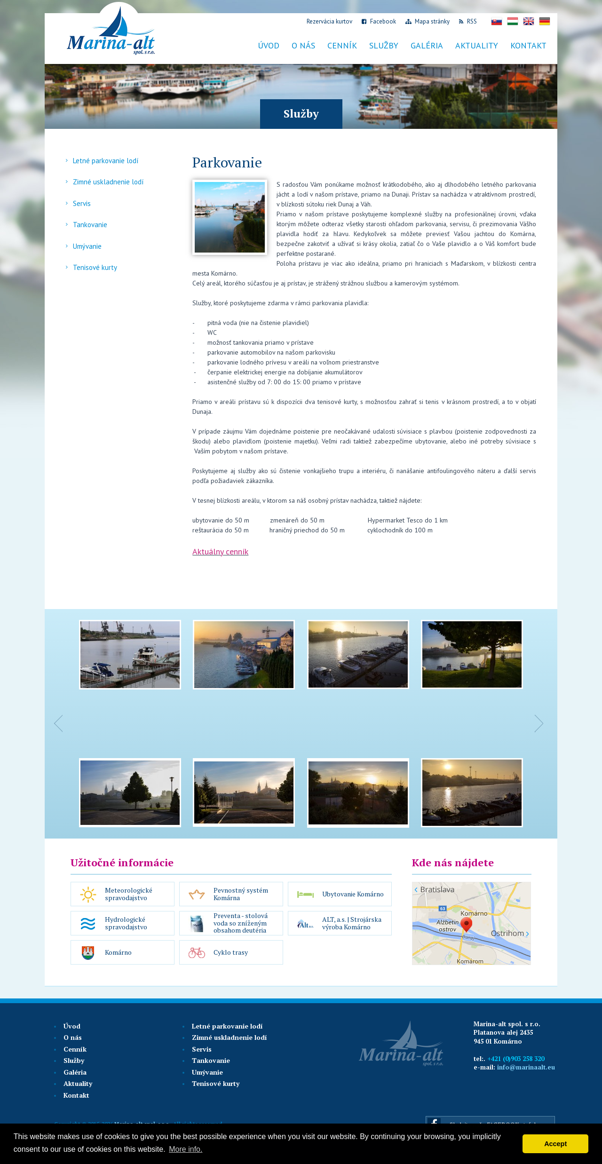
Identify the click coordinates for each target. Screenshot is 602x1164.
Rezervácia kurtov (328, 21)
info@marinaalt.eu (526, 1067)
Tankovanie (90, 224)
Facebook (379, 21)
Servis (82, 203)
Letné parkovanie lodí (105, 160)
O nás (303, 45)
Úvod (268, 45)
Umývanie (87, 246)
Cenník (75, 1049)
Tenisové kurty (95, 267)
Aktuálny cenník (220, 551)
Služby (73, 1060)
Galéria (427, 45)
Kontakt (528, 45)
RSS (468, 21)
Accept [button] (555, 1144)
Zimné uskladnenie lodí (108, 181)
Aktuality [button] (476, 45)
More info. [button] (185, 1149)
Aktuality (77, 1083)
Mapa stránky (427, 21)
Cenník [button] (342, 45)
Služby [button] (383, 45)
